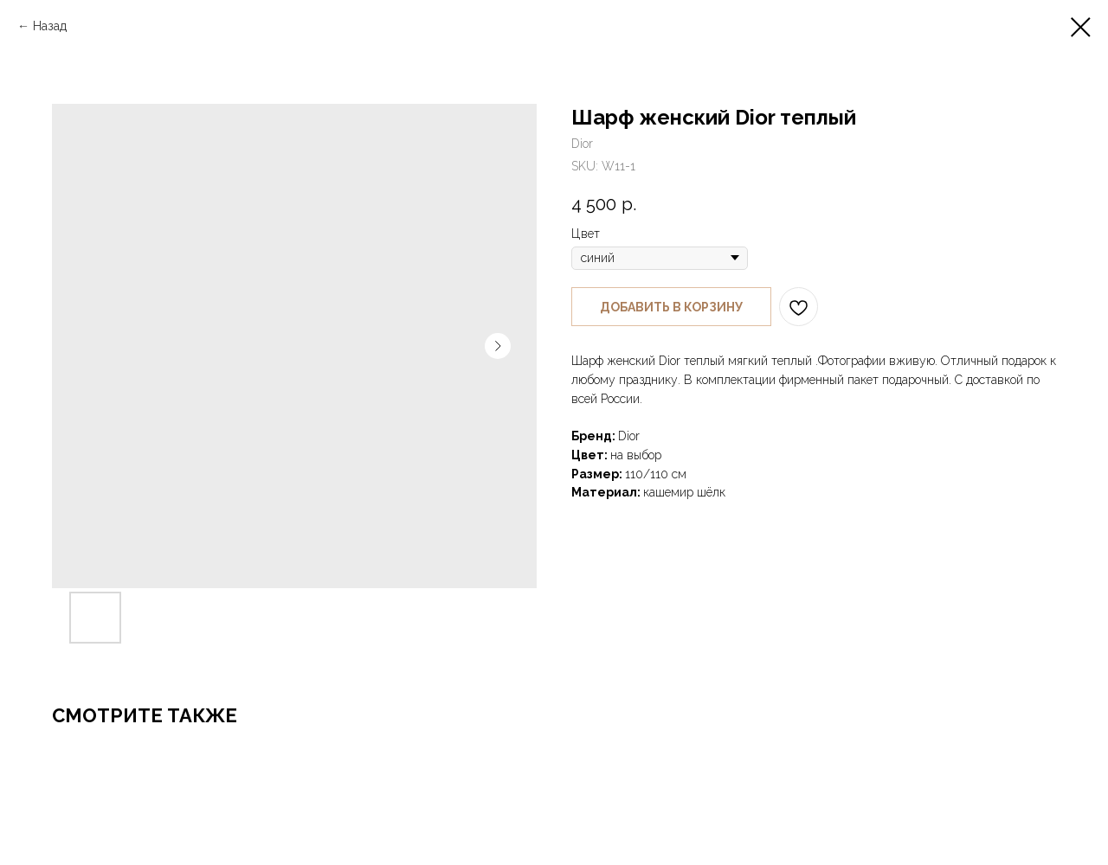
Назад (50, 26)
